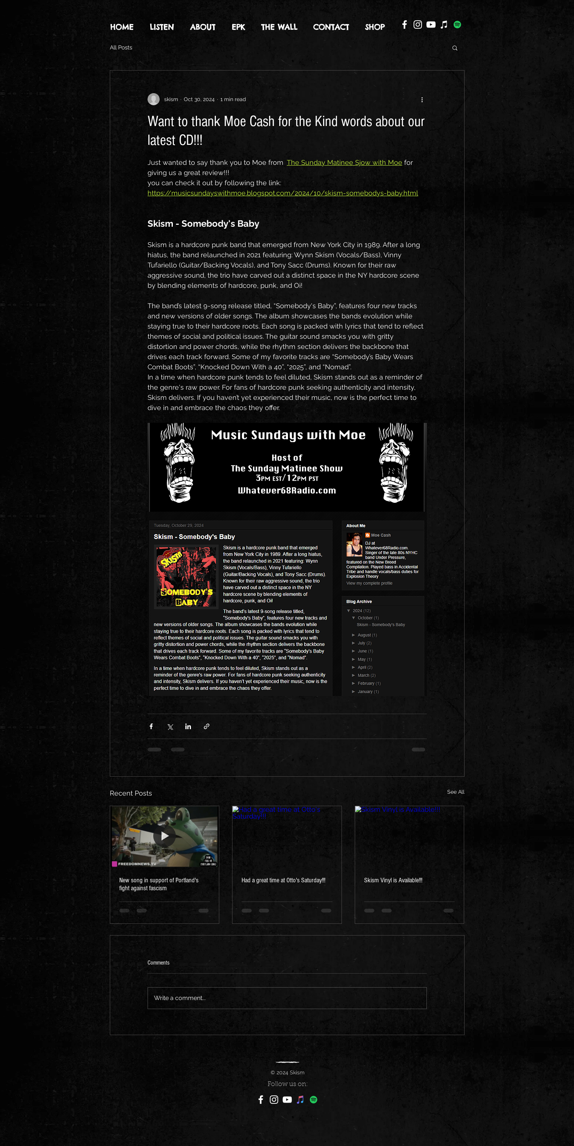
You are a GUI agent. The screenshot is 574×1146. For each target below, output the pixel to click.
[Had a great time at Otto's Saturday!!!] (287, 836)
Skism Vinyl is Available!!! (393, 880)
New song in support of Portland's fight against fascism (159, 884)
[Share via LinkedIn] (188, 726)
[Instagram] (417, 24)
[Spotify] (457, 24)
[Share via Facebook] (151, 726)
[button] (455, 48)
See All (456, 792)
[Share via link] (206, 726)
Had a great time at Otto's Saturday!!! (283, 880)
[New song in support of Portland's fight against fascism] (164, 836)
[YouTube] (431, 24)
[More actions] (422, 99)
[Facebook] (404, 24)
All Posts (121, 47)
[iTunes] (444, 24)
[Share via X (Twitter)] (169, 726)
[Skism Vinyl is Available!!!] (409, 836)
